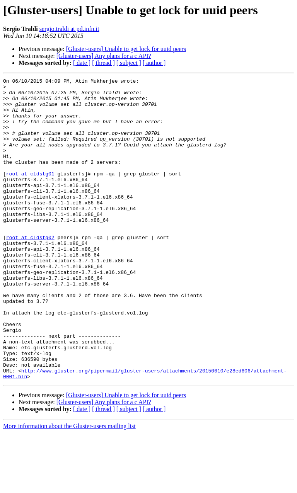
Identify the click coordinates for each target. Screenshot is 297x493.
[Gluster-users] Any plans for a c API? (103, 56)
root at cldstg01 (30, 193)
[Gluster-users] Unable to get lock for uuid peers (126, 49)
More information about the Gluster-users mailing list (69, 486)
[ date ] (81, 63)
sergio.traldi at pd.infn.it (69, 29)
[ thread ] (103, 63)
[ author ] (154, 63)
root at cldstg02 (30, 269)
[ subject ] (128, 63)
